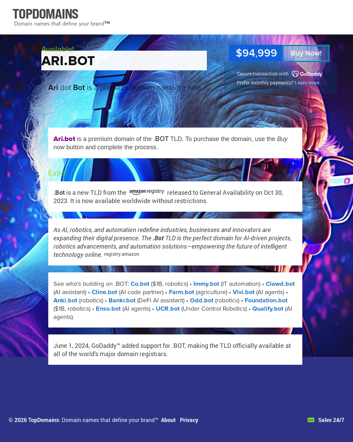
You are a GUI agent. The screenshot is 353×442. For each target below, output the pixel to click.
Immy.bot (206, 284)
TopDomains (43, 419)
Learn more (307, 82)
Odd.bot (201, 300)
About (168, 419)
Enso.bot (108, 308)
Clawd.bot (280, 284)
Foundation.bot (266, 300)
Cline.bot (104, 292)
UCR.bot (168, 308)
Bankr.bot (122, 300)
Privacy (189, 419)
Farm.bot (181, 292)
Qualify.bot (267, 308)
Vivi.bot (243, 292)
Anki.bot (65, 300)
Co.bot (140, 284)
